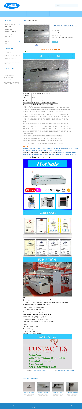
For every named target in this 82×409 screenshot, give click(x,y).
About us (15, 14)
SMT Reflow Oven (61, 152)
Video (46, 14)
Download (38, 14)
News (30, 14)
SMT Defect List (8, 52)
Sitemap (75, 405)
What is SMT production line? (11, 63)
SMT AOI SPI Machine (47, 154)
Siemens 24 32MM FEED (58, 392)
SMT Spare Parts (33, 156)
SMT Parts (7, 41)
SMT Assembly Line (9, 36)
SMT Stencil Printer (38, 154)
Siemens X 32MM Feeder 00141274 (66, 370)
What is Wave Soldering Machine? (11, 61)
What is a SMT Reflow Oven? (11, 58)
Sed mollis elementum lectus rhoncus (12, 55)
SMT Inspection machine (10, 31)
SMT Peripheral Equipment (67, 154)
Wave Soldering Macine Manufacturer (58, 405)
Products (23, 14)
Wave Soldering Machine (70, 152)
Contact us (61, 14)
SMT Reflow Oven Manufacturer (45, 405)
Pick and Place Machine (28, 154)
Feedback (53, 14)
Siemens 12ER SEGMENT (29, 392)
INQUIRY (54, 41)
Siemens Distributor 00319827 (39, 370)
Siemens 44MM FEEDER (43, 392)
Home (7, 14)
